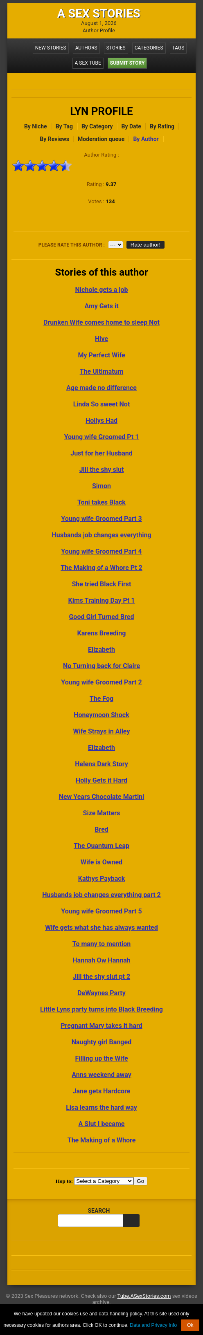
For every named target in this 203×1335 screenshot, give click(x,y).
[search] (131, 1220)
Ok (190, 1325)
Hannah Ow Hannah (101, 960)
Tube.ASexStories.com (144, 1296)
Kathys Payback (101, 878)
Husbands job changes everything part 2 (101, 895)
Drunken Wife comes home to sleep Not (101, 322)
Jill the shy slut (101, 469)
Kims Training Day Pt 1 (101, 600)
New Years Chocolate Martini (101, 797)
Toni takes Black (101, 502)
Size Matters (101, 813)
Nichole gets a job (101, 290)
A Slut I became (102, 1124)
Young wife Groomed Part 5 (101, 911)
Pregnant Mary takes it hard (101, 1026)
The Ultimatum (102, 371)
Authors (86, 48)
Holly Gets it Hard (101, 780)
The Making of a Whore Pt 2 (101, 568)
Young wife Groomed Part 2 (101, 682)
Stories (116, 48)
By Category (97, 126)
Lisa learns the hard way (101, 1107)
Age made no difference (101, 388)
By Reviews (54, 139)
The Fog (101, 698)
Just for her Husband (101, 453)
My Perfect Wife (101, 355)
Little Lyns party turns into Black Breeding (101, 1009)
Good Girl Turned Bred (101, 617)
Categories (149, 48)
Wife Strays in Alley (101, 731)
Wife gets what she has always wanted (101, 927)
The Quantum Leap (101, 846)
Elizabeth (101, 649)
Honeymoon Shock (101, 715)
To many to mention (101, 944)
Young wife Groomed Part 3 (101, 519)
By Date (131, 126)
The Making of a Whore (102, 1140)
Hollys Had (101, 420)
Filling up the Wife (101, 1058)
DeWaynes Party (101, 993)
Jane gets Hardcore (102, 1091)
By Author (145, 139)
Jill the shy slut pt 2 (101, 976)
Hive (101, 339)
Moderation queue (101, 139)
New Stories (50, 48)
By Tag (64, 126)
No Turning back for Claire (101, 666)
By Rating (162, 126)
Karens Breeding (101, 633)
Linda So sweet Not (101, 404)
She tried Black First (101, 584)
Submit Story (127, 63)
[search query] (90, 1220)
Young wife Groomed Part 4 (101, 551)
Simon (101, 486)
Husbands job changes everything (101, 535)
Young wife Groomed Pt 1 (101, 437)
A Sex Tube (88, 63)
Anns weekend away (101, 1075)
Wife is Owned (101, 862)
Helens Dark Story (101, 764)
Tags (178, 48)
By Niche (35, 126)
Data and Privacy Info (153, 1325)
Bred (101, 829)
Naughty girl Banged (101, 1042)
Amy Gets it (101, 306)
